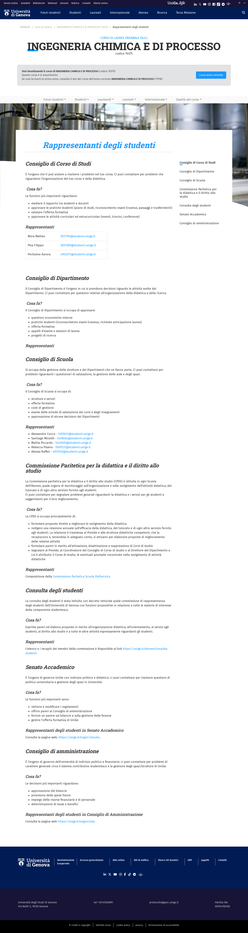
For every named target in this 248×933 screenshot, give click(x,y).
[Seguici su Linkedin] (195, 3)
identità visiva (103, 925)
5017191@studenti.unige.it (78, 236)
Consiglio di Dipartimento (197, 171)
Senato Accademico (193, 214)
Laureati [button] (128, 99)
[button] (50, 13)
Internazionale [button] (155, 99)
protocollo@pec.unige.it (164, 902)
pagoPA (205, 860)
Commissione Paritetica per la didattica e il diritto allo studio (198, 192)
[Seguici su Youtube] (205, 3)
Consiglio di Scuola (193, 180)
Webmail (52, 3)
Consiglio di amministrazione (199, 223)
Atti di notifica (141, 860)
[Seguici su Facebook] (214, 3)
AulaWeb (25, 3)
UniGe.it (25, 27)
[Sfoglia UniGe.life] (177, 3)
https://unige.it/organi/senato (79, 737)
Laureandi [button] (104, 99)
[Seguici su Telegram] (223, 3)
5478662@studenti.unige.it (75, 438)
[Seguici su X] (200, 3)
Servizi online (11, 3)
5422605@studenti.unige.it (73, 443)
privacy (139, 925)
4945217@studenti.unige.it (78, 254)
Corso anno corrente (211, 75)
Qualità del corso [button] (187, 99)
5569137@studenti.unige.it (73, 447)
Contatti (86, 3)
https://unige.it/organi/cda (76, 821)
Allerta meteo (100, 3)
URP (190, 860)
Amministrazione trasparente (64, 862)
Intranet (64, 3)
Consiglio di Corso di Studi (198, 162)
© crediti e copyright (79, 925)
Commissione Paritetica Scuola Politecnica (81, 576)
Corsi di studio (43, 27)
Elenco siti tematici (168, 860)
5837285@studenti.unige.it (78, 245)
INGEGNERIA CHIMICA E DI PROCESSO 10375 (82, 27)
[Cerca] (243, 12)
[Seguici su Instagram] (209, 3)
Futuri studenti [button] (53, 99)
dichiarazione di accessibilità (163, 925)
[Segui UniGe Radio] (228, 3)
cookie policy (123, 925)
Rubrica (75, 3)
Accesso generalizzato (91, 860)
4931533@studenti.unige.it (70, 451)
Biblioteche (39, 3)
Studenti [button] (80, 99)
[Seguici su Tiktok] (218, 3)
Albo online (118, 860)
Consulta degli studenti (195, 205)
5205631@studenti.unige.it (75, 434)
